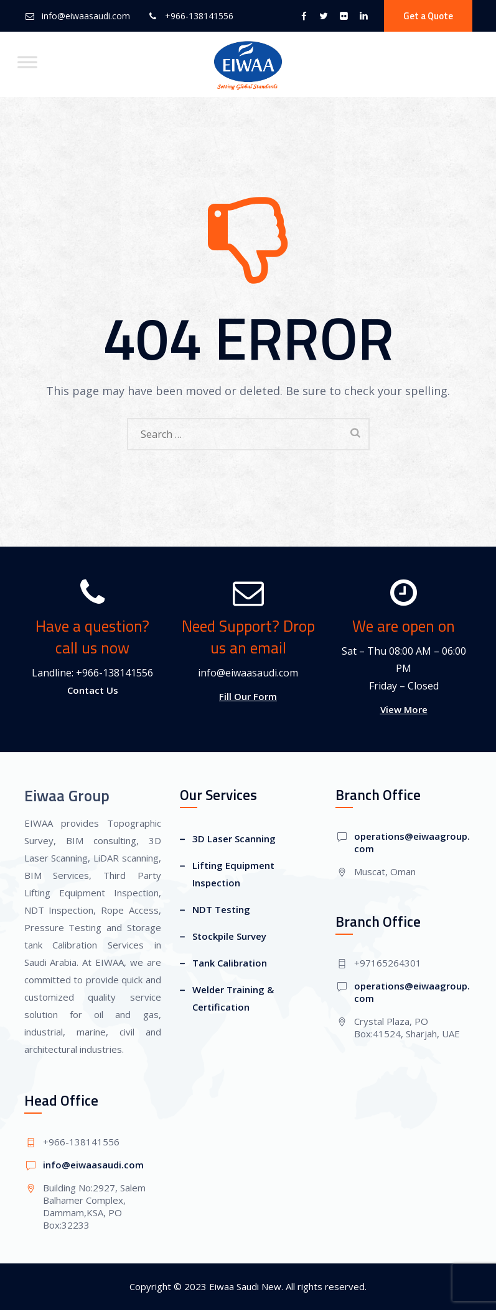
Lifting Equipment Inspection (233, 874)
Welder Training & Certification (233, 998)
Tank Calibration (229, 963)
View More (404, 709)
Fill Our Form (248, 696)
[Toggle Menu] (27, 62)
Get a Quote (428, 16)
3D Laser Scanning (234, 838)
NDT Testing (221, 909)
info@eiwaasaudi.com (86, 16)
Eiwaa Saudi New (245, 1286)
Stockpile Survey (229, 936)
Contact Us (92, 690)
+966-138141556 (199, 16)
